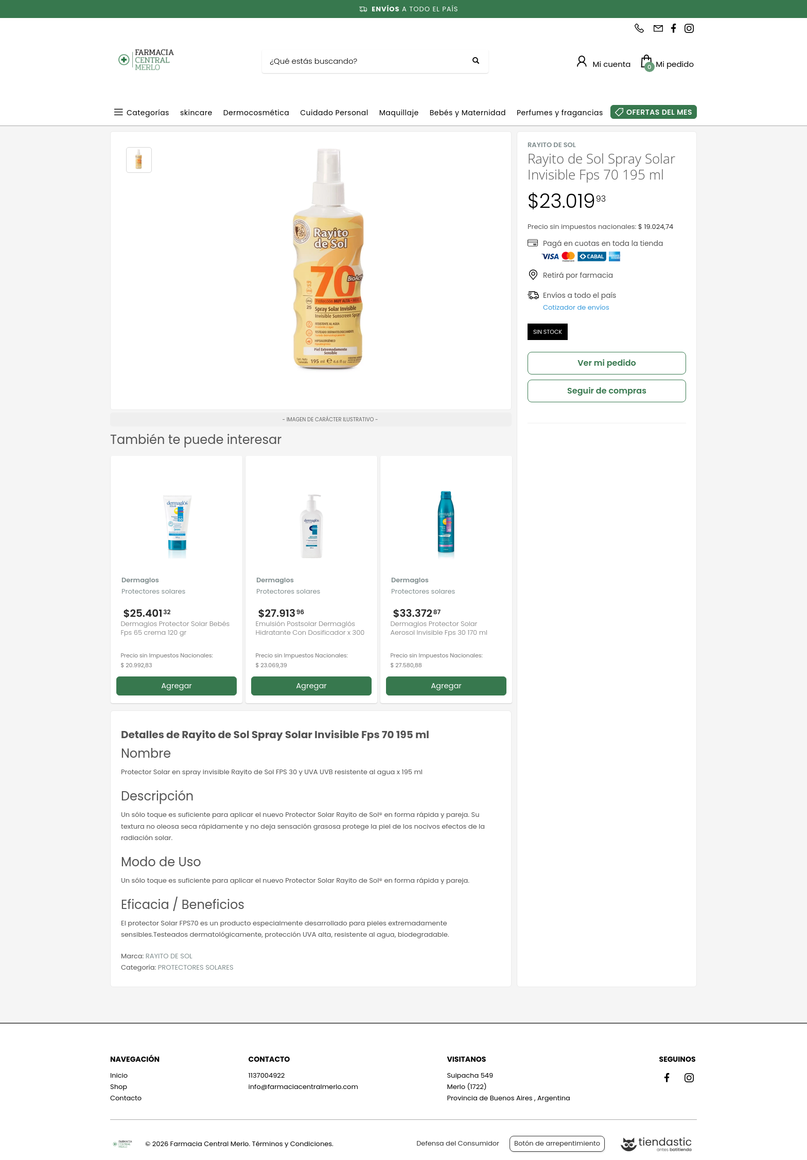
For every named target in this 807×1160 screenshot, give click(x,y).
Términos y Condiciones (292, 1144)
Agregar (176, 686)
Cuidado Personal (334, 113)
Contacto (126, 1098)
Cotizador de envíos (576, 307)
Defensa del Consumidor (457, 1143)
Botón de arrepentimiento (557, 1143)
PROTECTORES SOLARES (196, 967)
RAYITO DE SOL (169, 956)
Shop (118, 1087)
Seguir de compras (606, 391)
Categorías (148, 113)
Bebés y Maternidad (468, 113)
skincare (196, 113)
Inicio (119, 1075)
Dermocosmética (256, 113)
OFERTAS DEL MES (659, 112)
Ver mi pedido (606, 363)
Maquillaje (399, 113)
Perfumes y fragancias (560, 113)
